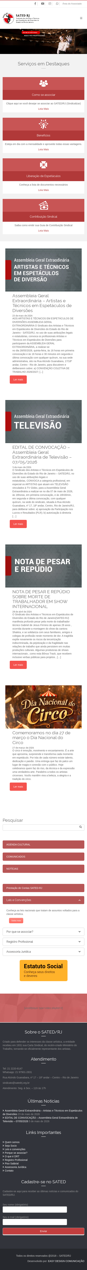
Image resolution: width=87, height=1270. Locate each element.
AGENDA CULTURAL (18, 844)
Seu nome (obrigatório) (35, 1207)
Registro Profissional (16, 1160)
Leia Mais (43, 108)
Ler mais (18, 379)
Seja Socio (11, 1145)
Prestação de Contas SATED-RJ (24, 888)
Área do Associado (72, 3)
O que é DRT (12, 1156)
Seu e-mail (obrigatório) (35, 1219)
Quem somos (12, 1142)
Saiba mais (16, 921)
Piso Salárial (12, 1163)
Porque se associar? (16, 1152)
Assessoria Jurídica (15, 1167)
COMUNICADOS (15, 856)
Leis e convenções (15, 1149)
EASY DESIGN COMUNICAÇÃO (66, 1261)
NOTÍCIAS (12, 868)
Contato (9, 1170)
